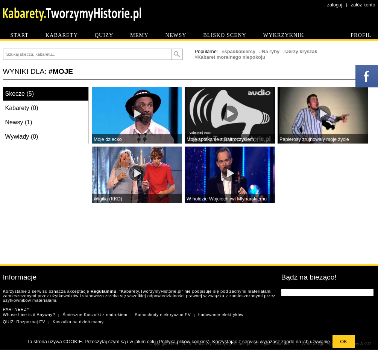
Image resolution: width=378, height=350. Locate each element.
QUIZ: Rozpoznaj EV (24, 321)
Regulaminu (104, 291)
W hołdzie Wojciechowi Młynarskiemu (227, 199)
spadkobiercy (240, 51)
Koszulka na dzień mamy (78, 321)
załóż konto (363, 5)
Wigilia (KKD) (108, 199)
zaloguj (335, 5)
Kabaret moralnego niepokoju (231, 57)
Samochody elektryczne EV (163, 314)
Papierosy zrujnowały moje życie (314, 139)
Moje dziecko (108, 139)
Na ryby (270, 51)
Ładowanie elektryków (220, 314)
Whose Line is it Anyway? (29, 314)
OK (343, 341)
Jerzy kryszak (301, 51)
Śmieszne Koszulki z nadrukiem (94, 314)
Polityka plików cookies (183, 341)
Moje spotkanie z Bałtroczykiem (220, 139)
